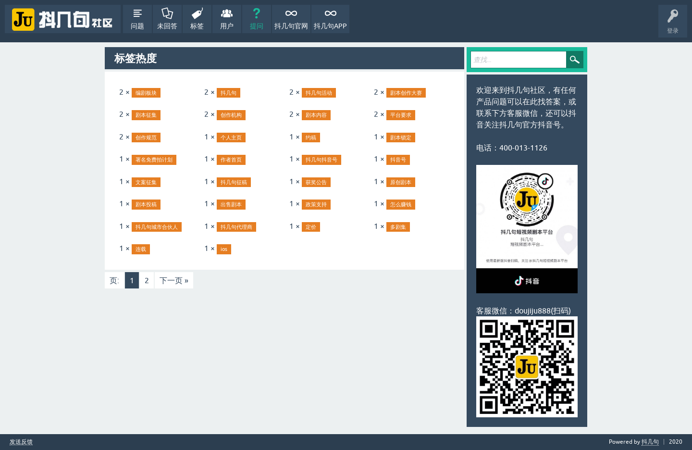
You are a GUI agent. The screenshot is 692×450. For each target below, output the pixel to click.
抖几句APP (330, 26)
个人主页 (231, 137)
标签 (197, 26)
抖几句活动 (319, 93)
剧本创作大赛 (406, 93)
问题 (137, 26)
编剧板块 (146, 93)
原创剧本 (400, 182)
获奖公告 (316, 182)
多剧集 (398, 227)
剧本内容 (316, 115)
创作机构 (231, 115)
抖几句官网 (291, 26)
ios (224, 249)
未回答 (167, 26)
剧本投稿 (146, 204)
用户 (227, 26)
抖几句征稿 (234, 182)
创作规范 (146, 137)
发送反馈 (21, 442)
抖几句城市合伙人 (157, 227)
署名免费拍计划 (154, 159)
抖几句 (228, 93)
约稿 (311, 137)
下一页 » (174, 280)
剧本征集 (146, 115)
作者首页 (231, 159)
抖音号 (398, 159)
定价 (311, 227)
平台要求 (400, 115)
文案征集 (146, 182)
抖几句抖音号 (321, 159)
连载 (141, 249)
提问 (256, 26)
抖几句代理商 (236, 227)
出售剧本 (231, 204)
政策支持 (316, 204)
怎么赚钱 (400, 204)
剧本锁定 (400, 137)
